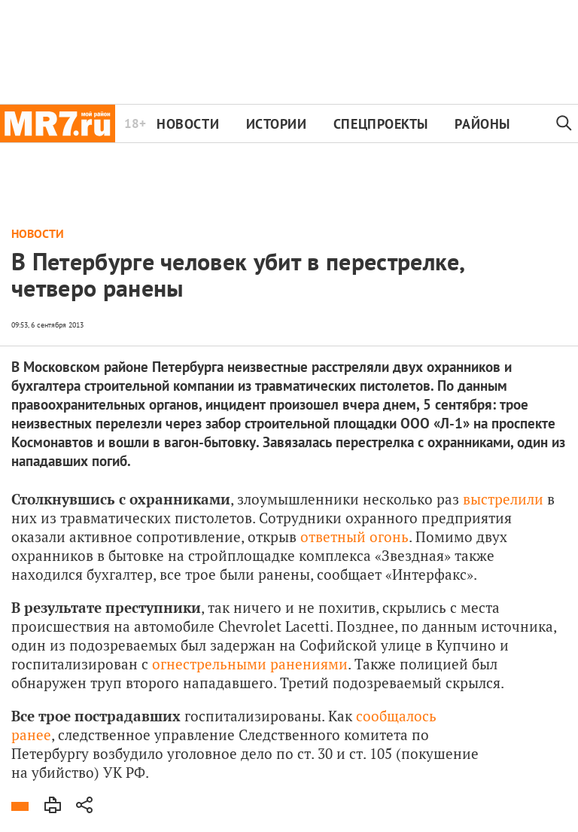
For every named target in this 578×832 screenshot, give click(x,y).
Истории (276, 124)
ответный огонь (354, 536)
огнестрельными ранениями (250, 663)
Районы (482, 124)
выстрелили (503, 498)
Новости (188, 124)
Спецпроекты (380, 124)
